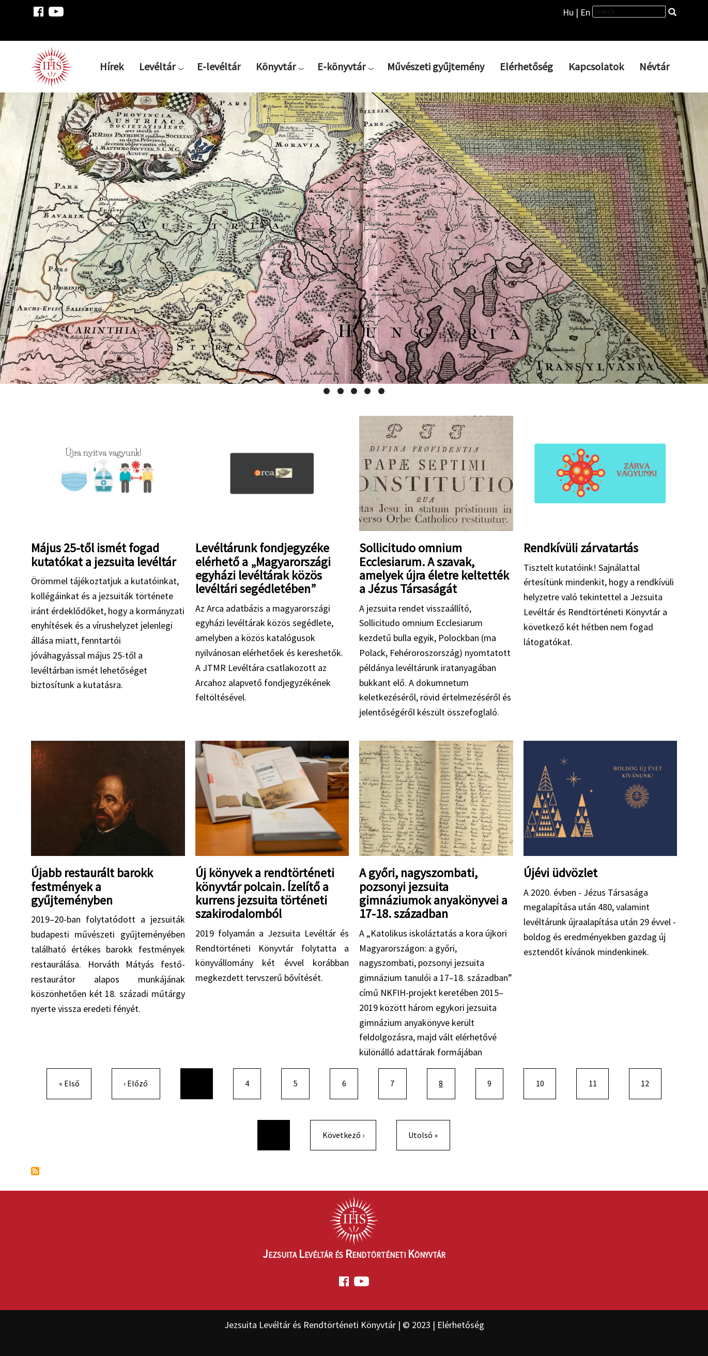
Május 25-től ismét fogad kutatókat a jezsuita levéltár (103, 554)
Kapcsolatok (596, 66)
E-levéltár (218, 66)
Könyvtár (276, 66)
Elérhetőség (526, 66)
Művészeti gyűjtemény (435, 66)
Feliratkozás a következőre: (35, 1171)
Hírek (112, 66)
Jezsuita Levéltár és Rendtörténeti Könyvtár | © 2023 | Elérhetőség (354, 1325)
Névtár (654, 66)
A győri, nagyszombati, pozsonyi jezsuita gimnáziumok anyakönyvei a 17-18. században (433, 893)
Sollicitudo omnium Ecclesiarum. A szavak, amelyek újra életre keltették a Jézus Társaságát (434, 568)
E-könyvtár (341, 66)
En (585, 12)
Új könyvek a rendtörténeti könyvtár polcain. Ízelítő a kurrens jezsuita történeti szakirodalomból (264, 893)
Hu (568, 12)
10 (544, 1082)
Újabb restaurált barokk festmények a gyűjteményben (92, 886)
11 (597, 1082)
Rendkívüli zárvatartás (581, 548)
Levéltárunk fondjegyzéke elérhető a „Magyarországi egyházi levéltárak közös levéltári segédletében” (263, 568)
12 (649, 1082)
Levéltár (157, 66)
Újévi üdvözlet (560, 873)
